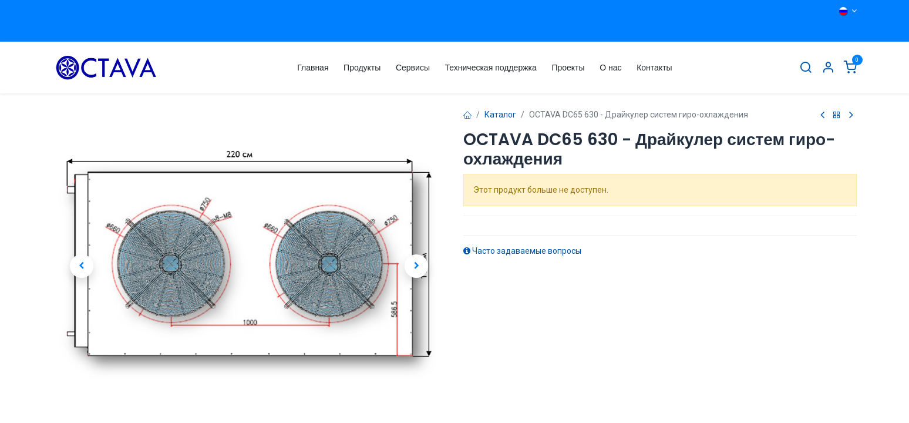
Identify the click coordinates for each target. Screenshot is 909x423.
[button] (81, 266)
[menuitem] (312, 68)
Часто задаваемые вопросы (522, 251)
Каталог (500, 114)
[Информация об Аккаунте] (828, 68)
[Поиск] (805, 68)
